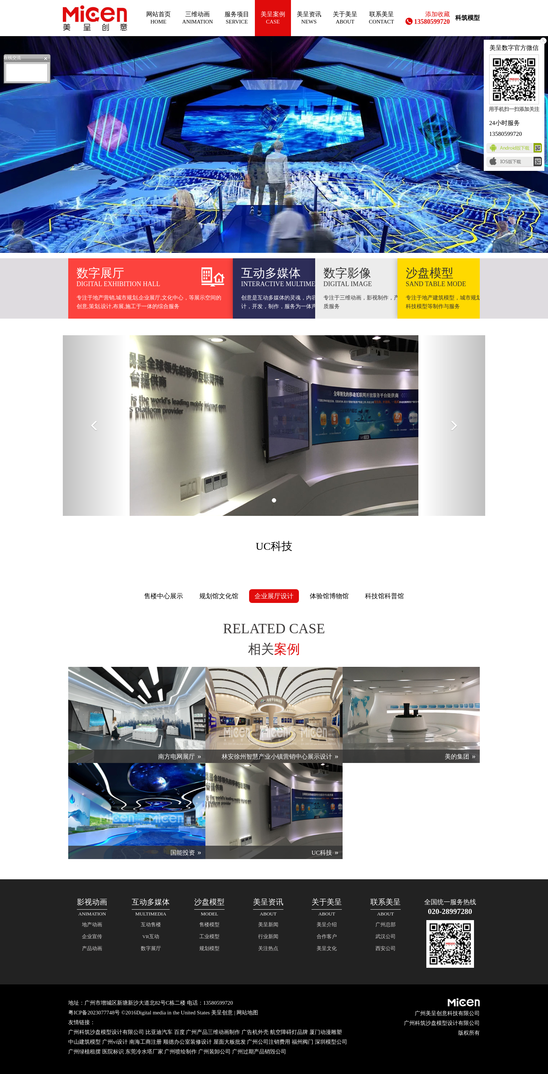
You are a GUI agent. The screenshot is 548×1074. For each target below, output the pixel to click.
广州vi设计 (115, 1042)
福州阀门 (302, 1042)
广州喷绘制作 (180, 1051)
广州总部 (385, 924)
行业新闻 (268, 936)
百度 (179, 1032)
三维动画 (197, 18)
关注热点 (268, 948)
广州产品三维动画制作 (213, 1032)
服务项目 (237, 18)
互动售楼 (151, 924)
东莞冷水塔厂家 (144, 1051)
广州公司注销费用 (268, 1042)
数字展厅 (151, 948)
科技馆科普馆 (384, 596)
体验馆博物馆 (329, 596)
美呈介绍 (327, 924)
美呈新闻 (268, 924)
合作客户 (327, 936)
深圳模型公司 (331, 1042)
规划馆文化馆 (218, 596)
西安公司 (385, 948)
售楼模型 (209, 924)
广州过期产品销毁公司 (259, 1051)
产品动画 (92, 948)
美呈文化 (327, 948)
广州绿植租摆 (84, 1051)
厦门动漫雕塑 (325, 1032)
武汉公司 (385, 936)
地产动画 (92, 924)
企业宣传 (92, 936)
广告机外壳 (255, 1032)
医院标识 (113, 1051)
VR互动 (150, 936)
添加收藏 (437, 14)
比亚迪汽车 (159, 1032)
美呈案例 (273, 18)
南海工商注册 (145, 1042)
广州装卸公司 (214, 1051)
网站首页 (158, 18)
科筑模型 (467, 17)
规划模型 (209, 948)
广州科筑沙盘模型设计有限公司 (106, 1032)
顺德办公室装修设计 (187, 1042)
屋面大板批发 (229, 1042)
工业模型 (209, 936)
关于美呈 (345, 18)
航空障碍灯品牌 (289, 1032)
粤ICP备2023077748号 (94, 1012)
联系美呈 (381, 18)
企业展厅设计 (274, 596)
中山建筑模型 (84, 1042)
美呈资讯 (309, 18)
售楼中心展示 (163, 596)
